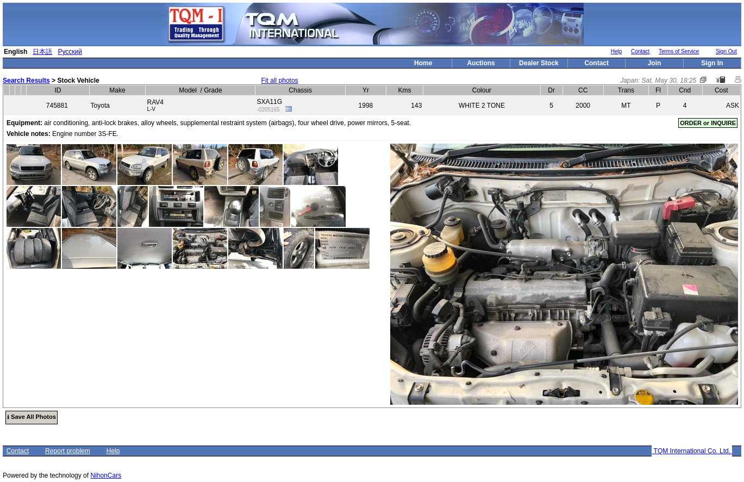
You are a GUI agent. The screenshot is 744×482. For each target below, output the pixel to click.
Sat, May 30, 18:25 (669, 80)
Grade (213, 90)
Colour (481, 90)
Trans (626, 90)
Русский (70, 51)
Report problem (67, 451)
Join (654, 63)
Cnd (685, 90)
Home (423, 63)
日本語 (42, 51)
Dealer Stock (539, 63)
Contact (640, 51)
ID (58, 90)
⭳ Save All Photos (31, 416)
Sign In (712, 63)
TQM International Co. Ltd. (692, 451)
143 (416, 105)
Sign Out (726, 51)
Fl (658, 90)
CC (582, 90)
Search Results (26, 80)
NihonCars (105, 475)
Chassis (300, 90)
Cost (721, 90)
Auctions (481, 63)
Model (188, 90)
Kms (404, 90)
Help (616, 51)
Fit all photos (279, 80)
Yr (365, 90)
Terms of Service (679, 51)
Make (117, 90)
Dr (551, 90)
